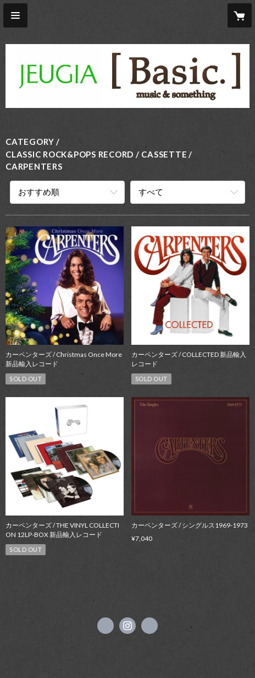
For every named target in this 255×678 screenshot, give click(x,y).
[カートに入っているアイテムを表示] (240, 15)
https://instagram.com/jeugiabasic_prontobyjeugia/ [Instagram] (127, 625)
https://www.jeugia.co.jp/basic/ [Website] (149, 625)
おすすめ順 (38, 192)
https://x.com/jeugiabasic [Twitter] (105, 625)
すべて (150, 192)
